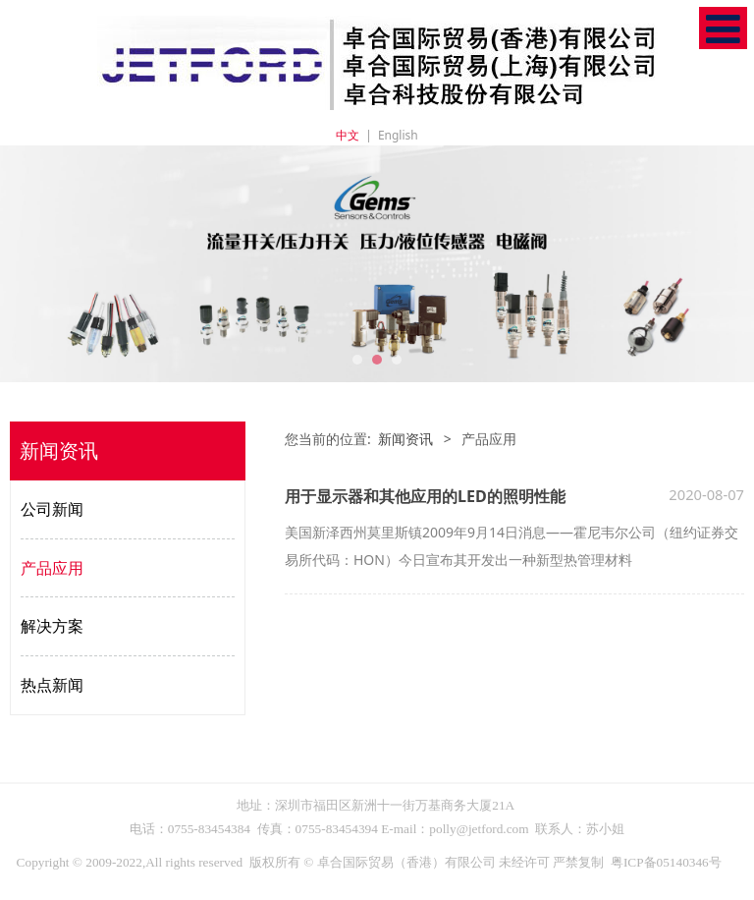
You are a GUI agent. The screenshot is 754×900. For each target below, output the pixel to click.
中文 (347, 135)
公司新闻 (52, 509)
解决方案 (52, 626)
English (398, 135)
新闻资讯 (405, 438)
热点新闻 (52, 685)
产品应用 (52, 568)
